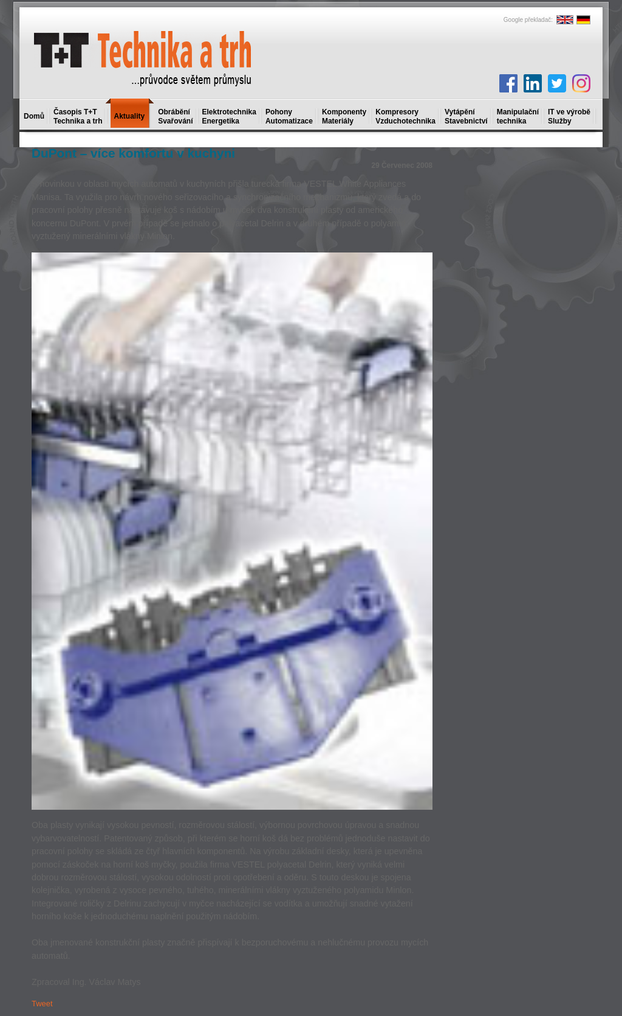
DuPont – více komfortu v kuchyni (133, 153)
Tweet (42, 1003)
